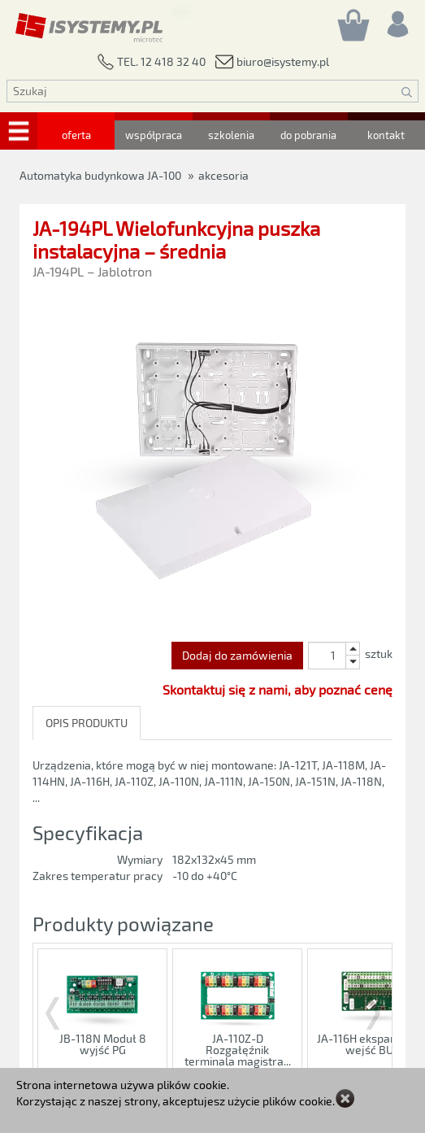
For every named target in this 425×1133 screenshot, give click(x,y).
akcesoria (223, 175)
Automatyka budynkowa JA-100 (100, 175)
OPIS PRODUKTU (87, 723)
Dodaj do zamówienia (237, 655)
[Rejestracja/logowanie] (396, 20)
